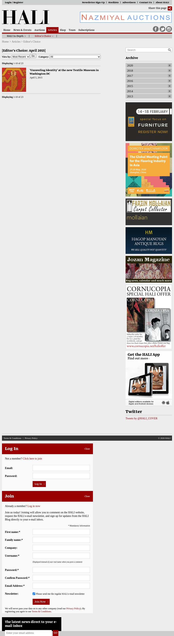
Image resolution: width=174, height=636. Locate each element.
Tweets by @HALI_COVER (141, 418)
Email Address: (15, 585)
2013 (130, 96)
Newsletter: (11, 593)
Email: (9, 468)
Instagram (169, 29)
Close (87, 449)
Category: (69, 57)
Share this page (157, 8)
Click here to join (32, 458)
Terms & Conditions (12, 438)
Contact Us (145, 2)
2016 (130, 81)
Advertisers (129, 2)
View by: (16, 57)
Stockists (113, 2)
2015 (130, 86)
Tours (72, 30)
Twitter (162, 29)
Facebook (156, 29)
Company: (11, 547)
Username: (12, 555)
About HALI (162, 2)
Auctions (39, 30)
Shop (63, 30)
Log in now (33, 506)
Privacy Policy (31, 438)
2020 (130, 65)
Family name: (14, 539)
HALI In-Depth (15, 36)
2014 (130, 91)
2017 (130, 75)
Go (33, 56)
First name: (12, 532)
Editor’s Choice (43, 36)
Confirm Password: (17, 577)
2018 (130, 70)
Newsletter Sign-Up (93, 2)
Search (169, 50)
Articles (52, 30)
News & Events (22, 30)
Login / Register (14, 2)
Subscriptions (86, 30)
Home (6, 30)
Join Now (40, 602)
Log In (38, 484)
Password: (11, 476)
